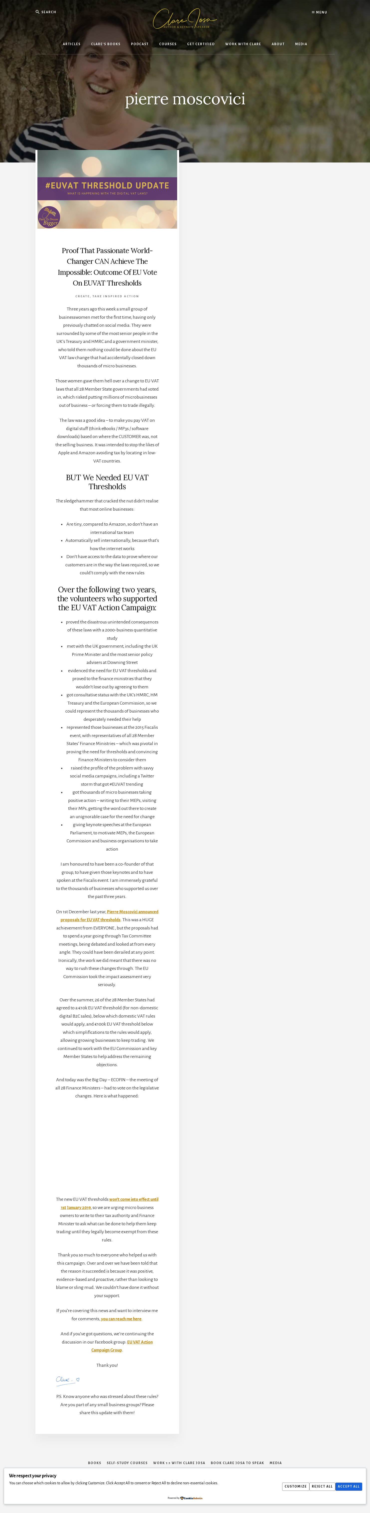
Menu (319, 12)
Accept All (348, 1486)
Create (82, 307)
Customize (289, 1486)
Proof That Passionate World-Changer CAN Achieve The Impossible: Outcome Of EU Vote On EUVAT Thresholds (107, 271)
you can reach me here (121, 1329)
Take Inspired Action (116, 307)
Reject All (318, 1486)
